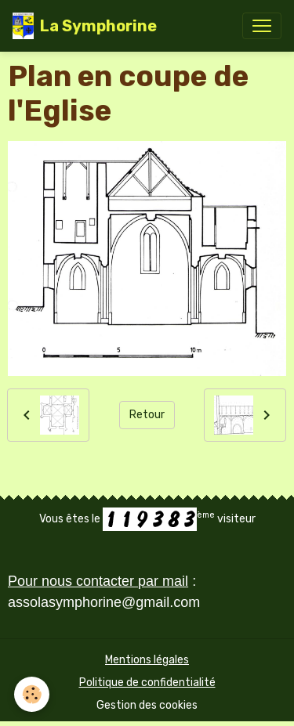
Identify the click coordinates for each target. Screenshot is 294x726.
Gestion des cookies (147, 705)
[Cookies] (31, 694)
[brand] (85, 26)
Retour (147, 414)
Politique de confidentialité (147, 682)
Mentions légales (147, 659)
